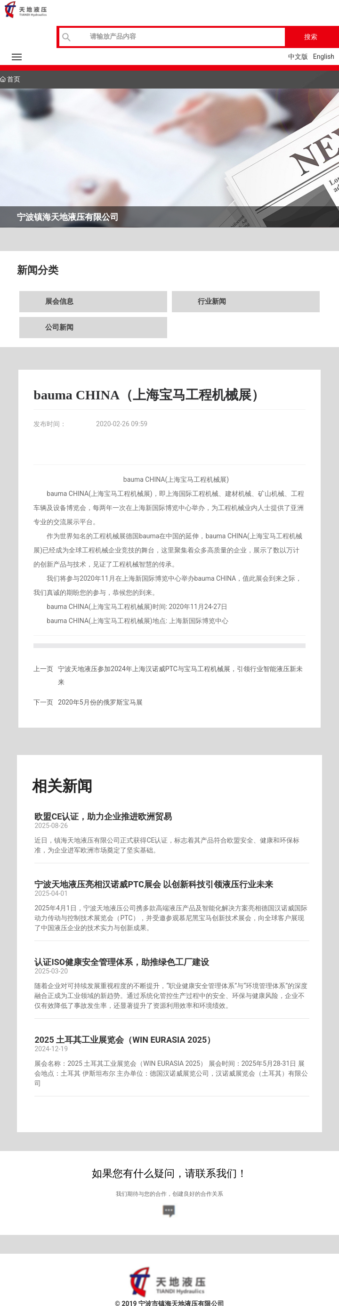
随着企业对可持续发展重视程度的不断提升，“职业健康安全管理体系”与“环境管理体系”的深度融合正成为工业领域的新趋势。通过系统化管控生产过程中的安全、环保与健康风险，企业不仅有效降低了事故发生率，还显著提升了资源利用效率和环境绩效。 (170, 995)
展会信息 (59, 301)
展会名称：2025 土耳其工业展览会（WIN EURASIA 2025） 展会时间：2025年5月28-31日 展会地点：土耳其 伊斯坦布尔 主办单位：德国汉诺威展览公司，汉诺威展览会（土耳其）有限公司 (171, 1073)
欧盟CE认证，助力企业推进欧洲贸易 (103, 816)
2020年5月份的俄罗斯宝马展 (100, 702)
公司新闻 (59, 327)
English (323, 56)
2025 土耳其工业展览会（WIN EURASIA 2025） (124, 1040)
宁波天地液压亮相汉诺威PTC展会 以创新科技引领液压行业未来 (153, 884)
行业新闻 (212, 301)
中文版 (298, 56)
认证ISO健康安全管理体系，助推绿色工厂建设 (121, 962)
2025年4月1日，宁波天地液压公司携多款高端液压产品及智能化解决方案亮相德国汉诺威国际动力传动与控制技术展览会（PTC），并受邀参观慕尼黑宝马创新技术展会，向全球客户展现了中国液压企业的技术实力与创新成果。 (170, 918)
